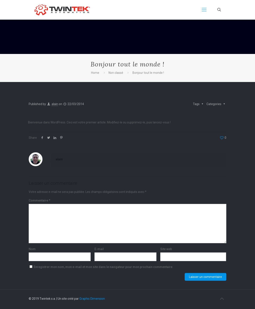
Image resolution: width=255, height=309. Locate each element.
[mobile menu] (204, 9)
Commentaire (39, 200)
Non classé (116, 72)
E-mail (99, 249)
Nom (32, 249)
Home (95, 72)
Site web (166, 249)
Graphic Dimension (92, 298)
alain (55, 104)
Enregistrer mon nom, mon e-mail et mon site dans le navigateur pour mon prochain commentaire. (103, 267)
